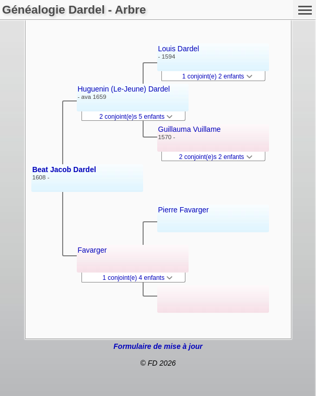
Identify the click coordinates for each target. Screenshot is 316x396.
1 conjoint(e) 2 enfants (217, 76)
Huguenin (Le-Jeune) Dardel (124, 89)
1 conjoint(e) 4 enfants (137, 277)
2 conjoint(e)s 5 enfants (135, 116)
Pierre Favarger (183, 210)
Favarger (92, 250)
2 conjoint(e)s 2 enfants (215, 157)
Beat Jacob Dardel (64, 169)
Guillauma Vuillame (189, 129)
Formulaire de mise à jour (157, 346)
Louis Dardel (179, 48)
